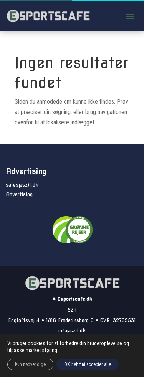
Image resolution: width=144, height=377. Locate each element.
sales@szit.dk (22, 185)
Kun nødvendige (30, 364)
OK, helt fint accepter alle (87, 364)
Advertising (19, 194)
